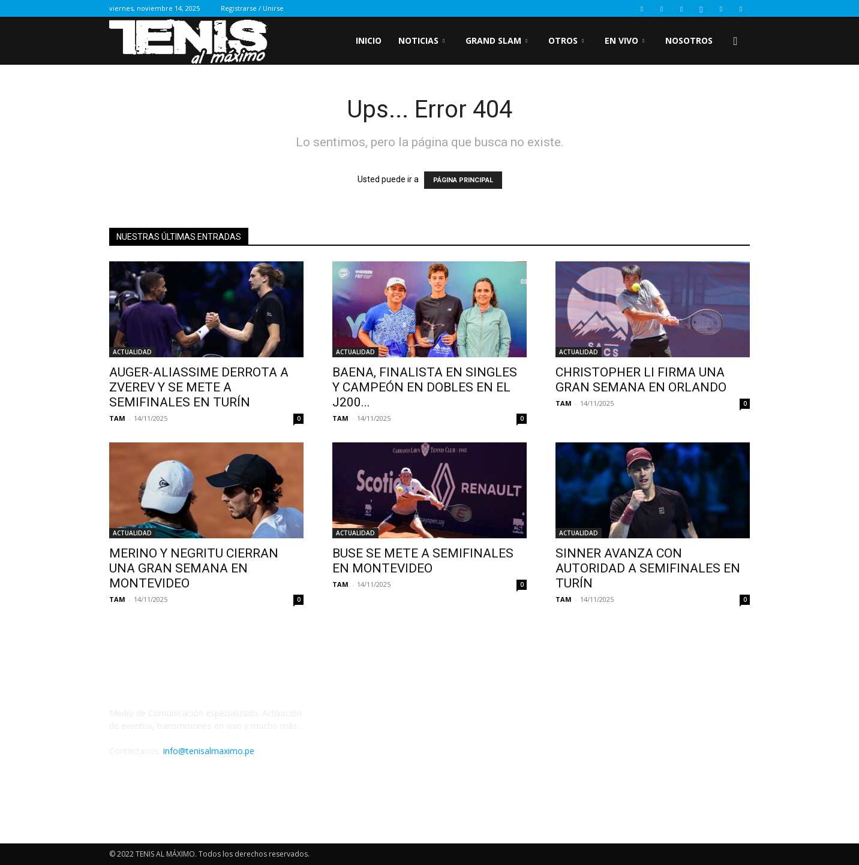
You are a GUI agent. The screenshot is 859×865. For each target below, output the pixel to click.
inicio (369, 40)
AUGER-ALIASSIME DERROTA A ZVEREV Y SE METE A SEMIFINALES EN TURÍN (199, 387)
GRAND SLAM (496, 40)
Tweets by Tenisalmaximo (383, 723)
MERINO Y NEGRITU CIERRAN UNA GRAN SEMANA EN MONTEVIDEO (193, 568)
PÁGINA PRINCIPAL (463, 180)
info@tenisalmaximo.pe (208, 751)
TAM (117, 418)
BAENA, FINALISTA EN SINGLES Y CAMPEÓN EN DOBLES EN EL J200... (424, 387)
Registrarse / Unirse (252, 8)
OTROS (566, 40)
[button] (735, 41)
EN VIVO (624, 40)
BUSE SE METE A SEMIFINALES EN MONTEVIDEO (422, 560)
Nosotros (689, 40)
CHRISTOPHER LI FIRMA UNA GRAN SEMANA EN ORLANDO (640, 379)
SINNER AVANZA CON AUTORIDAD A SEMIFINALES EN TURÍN (647, 568)
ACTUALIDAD (132, 352)
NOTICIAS (421, 40)
